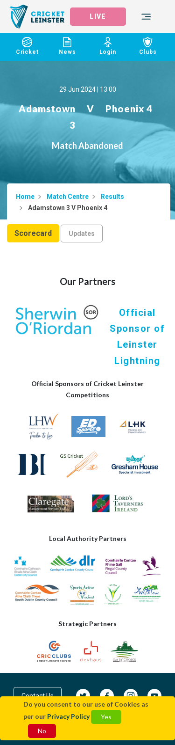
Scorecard (33, 233)
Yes (106, 717)
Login (108, 46)
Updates (82, 233)
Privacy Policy (68, 716)
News (67, 46)
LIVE (97, 16)
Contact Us (37, 696)
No (42, 731)
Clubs (148, 46)
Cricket (27, 46)
